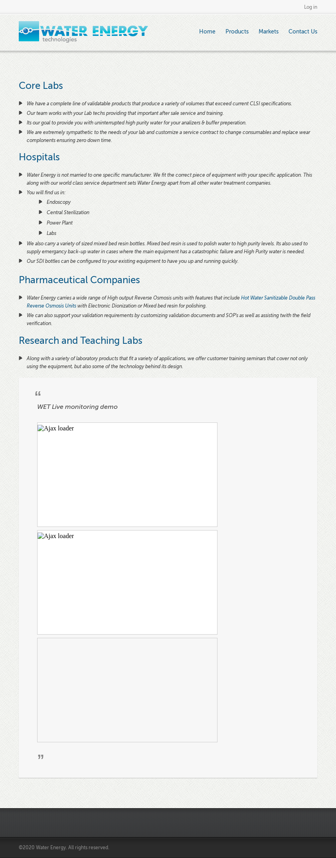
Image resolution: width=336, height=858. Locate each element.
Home (207, 32)
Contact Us (303, 32)
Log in (310, 7)
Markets (269, 32)
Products (237, 32)
